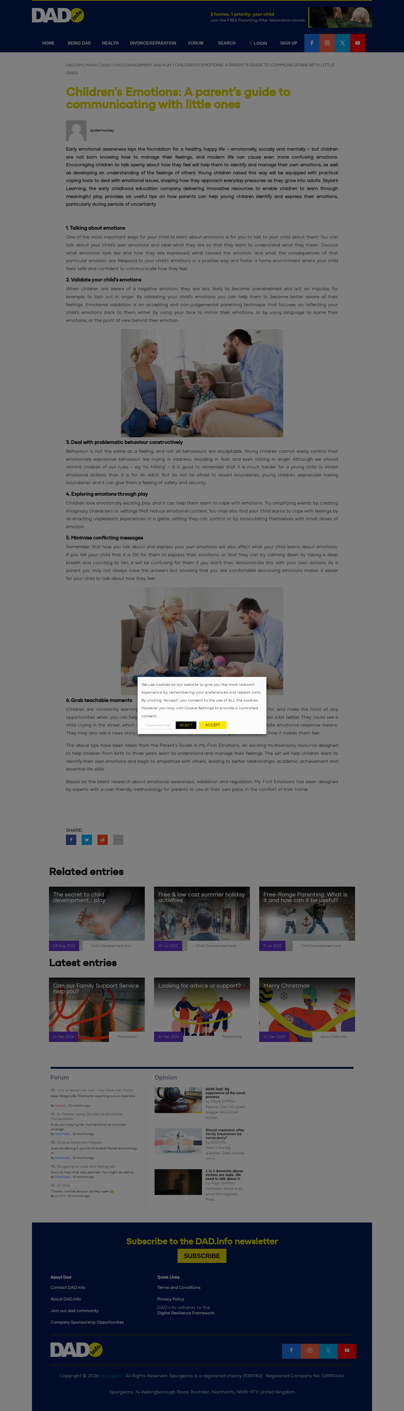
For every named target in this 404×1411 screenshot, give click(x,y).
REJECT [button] (186, 725)
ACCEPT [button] (212, 725)
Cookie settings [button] (158, 725)
